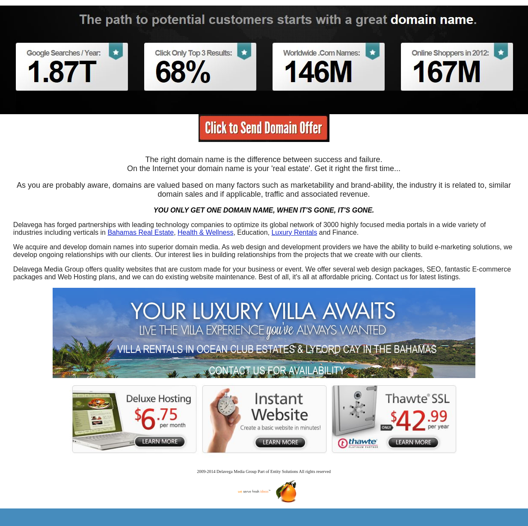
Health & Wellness (205, 232)
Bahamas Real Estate (140, 232)
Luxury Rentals (294, 232)
